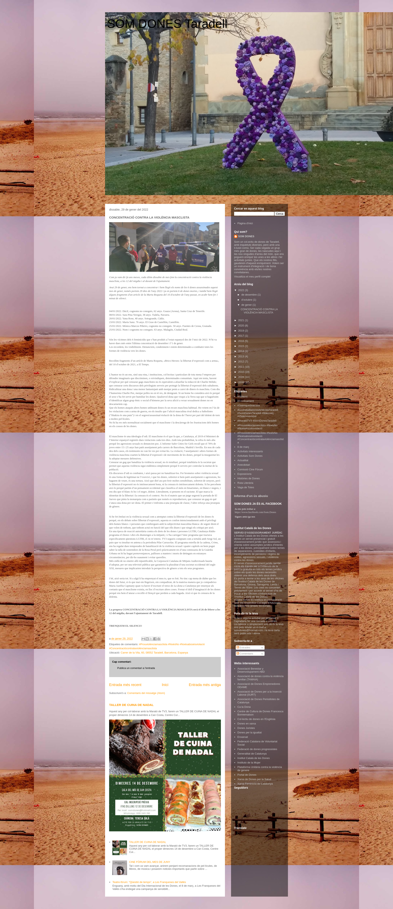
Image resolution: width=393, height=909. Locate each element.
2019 (241, 330)
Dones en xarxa (246, 723)
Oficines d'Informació (260, 593)
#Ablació (242, 396)
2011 (241, 366)
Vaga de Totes (245, 487)
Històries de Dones (248, 478)
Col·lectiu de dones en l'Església (256, 719)
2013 (241, 356)
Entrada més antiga (205, 685)
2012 (241, 361)
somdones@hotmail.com (248, 630)
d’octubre (247, 299)
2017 (241, 335)
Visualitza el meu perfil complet (252, 276)
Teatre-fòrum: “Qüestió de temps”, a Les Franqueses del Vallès (149, 882)
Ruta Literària (245, 482)
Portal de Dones (246, 774)
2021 (241, 320)
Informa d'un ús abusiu (251, 496)
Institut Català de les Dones (253, 758)
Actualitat (242, 460)
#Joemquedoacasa (248, 405)
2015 (241, 346)
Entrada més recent (125, 685)
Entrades (243, 647)
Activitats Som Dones (250, 455)
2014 (241, 351)
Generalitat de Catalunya (252, 753)
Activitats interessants (250, 451)
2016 (241, 341)
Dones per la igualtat (249, 732)
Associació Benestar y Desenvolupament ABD (251, 670)
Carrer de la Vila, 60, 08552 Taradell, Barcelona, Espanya (154, 652)
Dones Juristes (246, 728)
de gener (247, 304)
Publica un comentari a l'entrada (136, 668)
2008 (241, 382)
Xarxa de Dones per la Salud (254, 779)
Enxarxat (242, 736)
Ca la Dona (244, 706)
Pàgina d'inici (245, 223)
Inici (165, 685)
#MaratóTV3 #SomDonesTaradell (256, 420)
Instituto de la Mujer (248, 762)
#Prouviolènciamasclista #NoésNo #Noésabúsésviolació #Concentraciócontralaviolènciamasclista (260, 437)
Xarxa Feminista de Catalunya (255, 783)
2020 (241, 325)
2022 (241, 290)
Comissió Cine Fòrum (250, 469)
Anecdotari (243, 464)
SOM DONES (246, 236)
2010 (241, 371)
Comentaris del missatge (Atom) (146, 693)
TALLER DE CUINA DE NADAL (131, 705)
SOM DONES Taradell (167, 23)
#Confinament (245, 400)
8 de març (243, 446)
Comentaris (245, 653)
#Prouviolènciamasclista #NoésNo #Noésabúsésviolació (257, 427)
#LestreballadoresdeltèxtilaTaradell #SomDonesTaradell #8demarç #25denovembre (257, 413)
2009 (241, 376)
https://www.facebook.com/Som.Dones (255, 512)
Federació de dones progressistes (257, 749)
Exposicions (244, 473)
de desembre (249, 294)
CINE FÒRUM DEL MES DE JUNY (149, 861)
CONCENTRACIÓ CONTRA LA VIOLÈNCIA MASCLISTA (259, 311)
